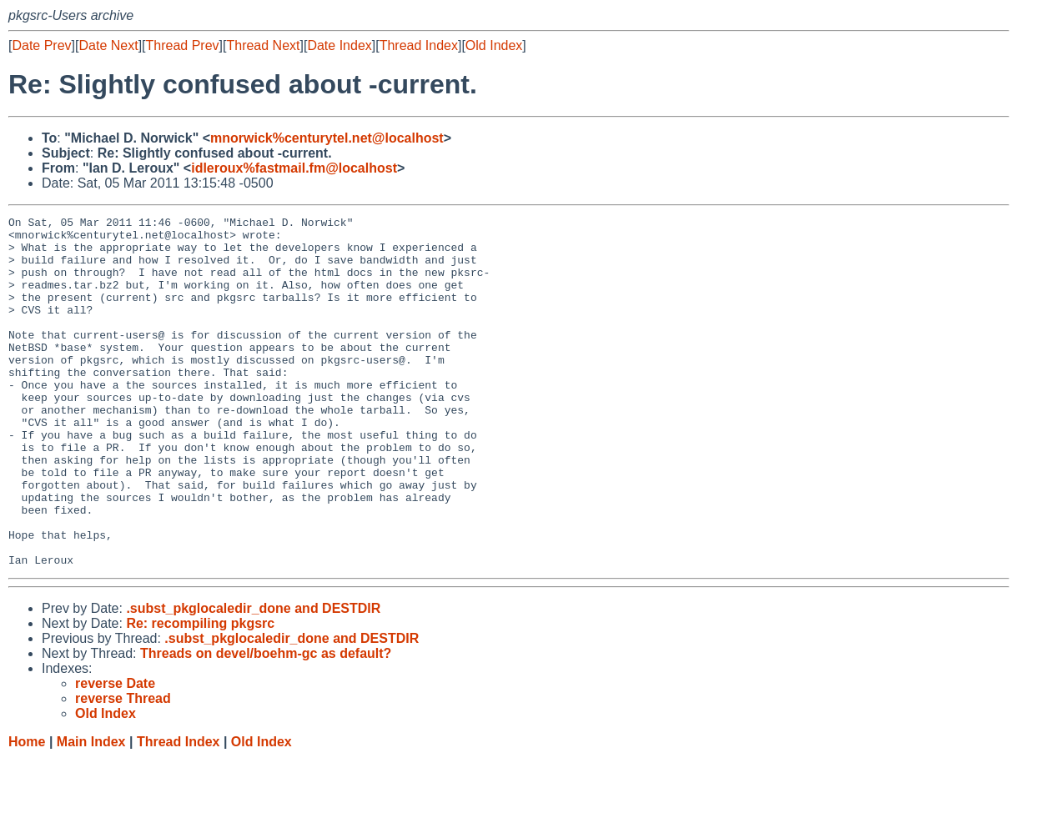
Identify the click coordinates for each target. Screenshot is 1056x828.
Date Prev (41, 45)
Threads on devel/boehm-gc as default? (265, 723)
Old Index (493, 45)
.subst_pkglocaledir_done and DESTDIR (253, 678)
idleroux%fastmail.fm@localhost (294, 168)
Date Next (108, 45)
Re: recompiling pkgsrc (200, 693)
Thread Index (419, 45)
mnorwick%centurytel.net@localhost (327, 138)
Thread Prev (182, 45)
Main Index (91, 812)
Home (26, 812)
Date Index (339, 45)
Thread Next (262, 45)
